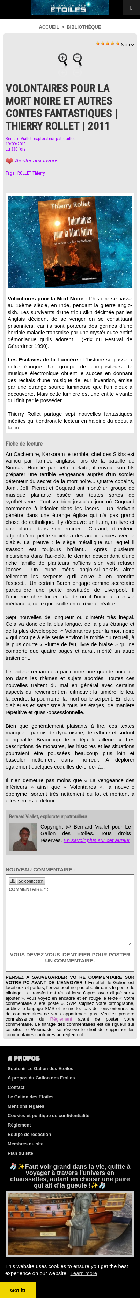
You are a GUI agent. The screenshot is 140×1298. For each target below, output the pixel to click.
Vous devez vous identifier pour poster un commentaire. (70, 957)
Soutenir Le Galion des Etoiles (40, 1068)
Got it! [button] (17, 1290)
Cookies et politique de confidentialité (48, 1115)
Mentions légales (26, 1106)
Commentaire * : (29, 889)
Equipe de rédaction (29, 1134)
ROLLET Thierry (31, 173)
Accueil (49, 27)
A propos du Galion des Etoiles (41, 1078)
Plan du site (20, 1153)
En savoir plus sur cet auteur (97, 840)
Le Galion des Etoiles (30, 1096)
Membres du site (26, 1143)
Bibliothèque (84, 27)
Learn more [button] (83, 1273)
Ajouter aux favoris (36, 160)
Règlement (61, 1019)
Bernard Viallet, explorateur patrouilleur (41, 138)
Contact (16, 1087)
